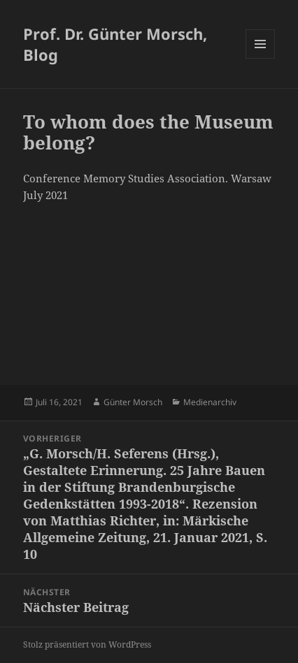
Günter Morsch (133, 402)
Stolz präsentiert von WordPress (87, 644)
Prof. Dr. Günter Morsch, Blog (115, 44)
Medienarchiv (209, 402)
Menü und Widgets (260, 58)
